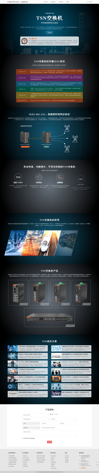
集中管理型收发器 (40, 462)
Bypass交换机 (11, 466)
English (90, 2)
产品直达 (49, 32)
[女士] (54, 414)
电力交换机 (25, 462)
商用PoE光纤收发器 (41, 458)
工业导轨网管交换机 (12, 458)
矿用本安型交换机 (26, 460)
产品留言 (83, 467)
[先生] (50, 414)
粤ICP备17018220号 (59, 472)
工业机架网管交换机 (12, 462)
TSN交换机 (25, 455)
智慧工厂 (52, 460)
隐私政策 (67, 460)
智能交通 (52, 464)
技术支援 (67, 455)
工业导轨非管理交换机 (12, 460)
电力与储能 (53, 455)
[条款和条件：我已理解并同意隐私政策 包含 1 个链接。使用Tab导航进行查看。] (49, 438)
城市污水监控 (53, 468)
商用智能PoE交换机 (12, 464)
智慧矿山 (52, 458)
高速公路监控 (53, 462)
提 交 (49, 442)
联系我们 (67, 458)
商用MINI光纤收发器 (41, 455)
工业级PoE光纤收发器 (41, 460)
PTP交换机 (25, 464)
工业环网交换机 (11, 455)
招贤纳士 (67, 462)
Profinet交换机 (26, 458)
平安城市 (52, 466)
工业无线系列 (25, 466)
